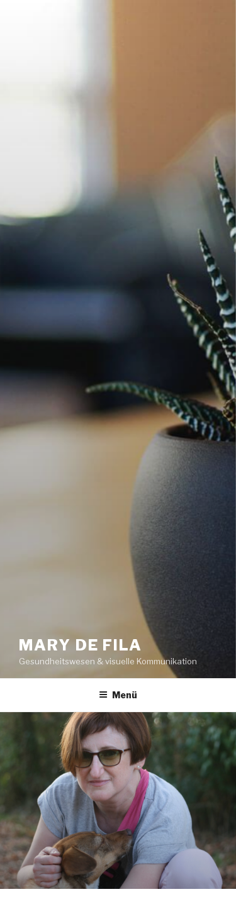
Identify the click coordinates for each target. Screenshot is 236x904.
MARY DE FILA (80, 645)
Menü (118, 694)
